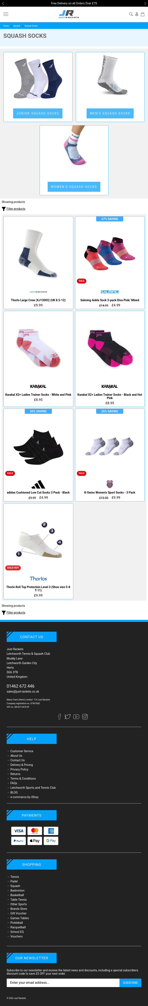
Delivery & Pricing (21, 764)
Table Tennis (18, 899)
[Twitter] (68, 718)
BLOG (14, 792)
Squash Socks (30, 26)
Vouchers (16, 936)
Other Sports (18, 904)
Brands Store (18, 908)
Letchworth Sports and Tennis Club (33, 787)
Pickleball (16, 922)
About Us (16, 755)
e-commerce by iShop (24, 797)
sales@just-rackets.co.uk (23, 691)
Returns (15, 774)
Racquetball (18, 927)
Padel (14, 881)
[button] (3, 3)
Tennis (14, 876)
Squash (15, 26)
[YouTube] (76, 718)
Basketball (17, 895)
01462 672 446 (21, 686)
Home (6, 26)
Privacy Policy (19, 769)
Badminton (17, 890)
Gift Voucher (18, 913)
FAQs (13, 783)
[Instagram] (85, 718)
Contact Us (17, 760)
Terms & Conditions (23, 778)
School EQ (17, 932)
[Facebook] (61, 718)
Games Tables (19, 918)
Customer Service (21, 751)
